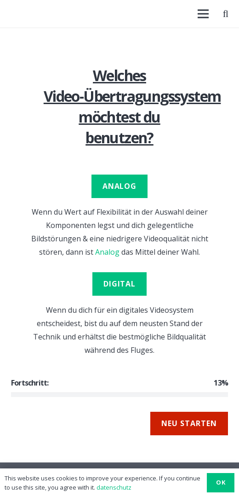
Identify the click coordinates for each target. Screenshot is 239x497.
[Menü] (203, 13)
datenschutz (114, 487)
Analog (107, 252)
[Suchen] (226, 14)
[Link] (12, 13)
